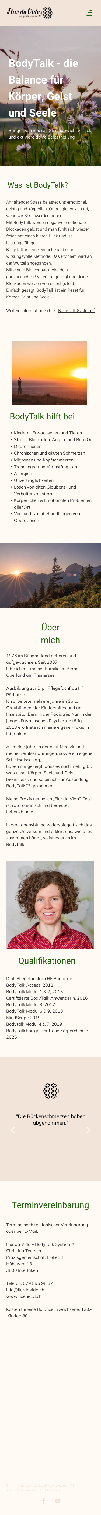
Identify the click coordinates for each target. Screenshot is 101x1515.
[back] (12, 1130)
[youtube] (57, 1502)
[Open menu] (89, 13)
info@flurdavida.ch (25, 1289)
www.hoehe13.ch (23, 1296)
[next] (88, 1130)
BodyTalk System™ (76, 310)
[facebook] (43, 1502)
